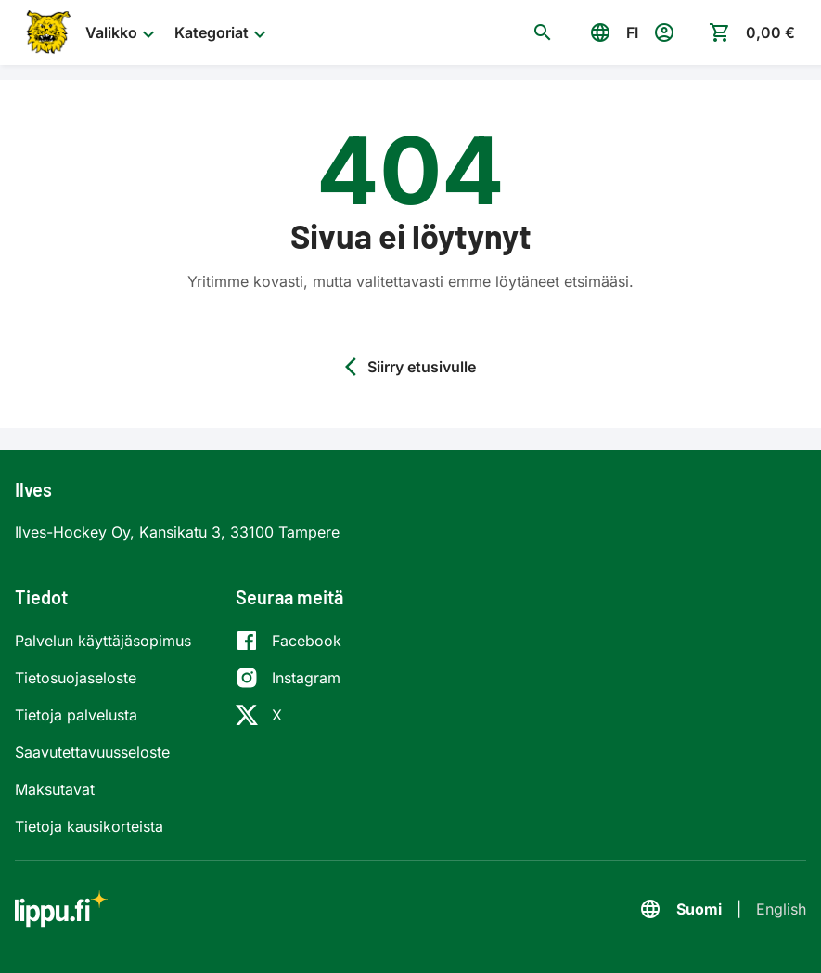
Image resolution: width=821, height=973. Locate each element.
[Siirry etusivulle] (46, 32)
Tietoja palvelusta (76, 715)
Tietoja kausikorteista (89, 826)
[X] (288, 715)
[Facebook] (288, 640)
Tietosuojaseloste (75, 677)
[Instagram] (288, 678)
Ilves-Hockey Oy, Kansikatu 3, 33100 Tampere (177, 532)
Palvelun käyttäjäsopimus (103, 640)
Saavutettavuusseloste (92, 752)
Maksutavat (55, 789)
